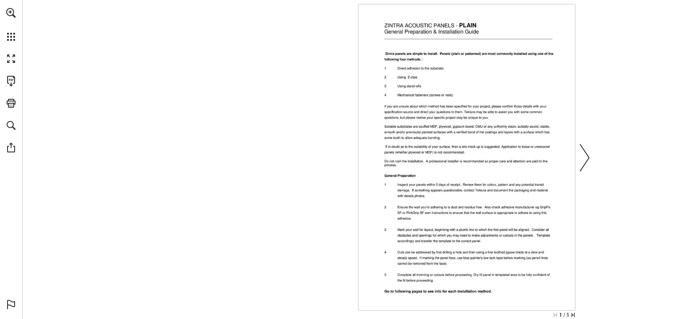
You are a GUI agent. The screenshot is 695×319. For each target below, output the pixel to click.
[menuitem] (11, 24)
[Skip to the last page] (573, 315)
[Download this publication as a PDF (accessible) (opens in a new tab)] (11, 81)
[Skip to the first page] (555, 315)
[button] (11, 13)
